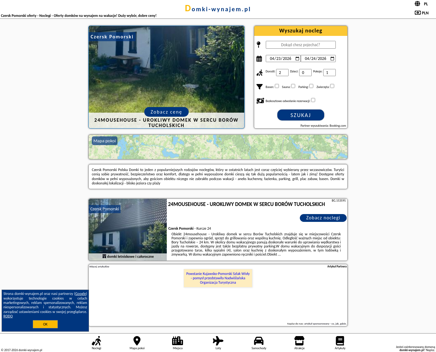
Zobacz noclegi (323, 218)
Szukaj (300, 115)
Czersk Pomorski (104, 209)
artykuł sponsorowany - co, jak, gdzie (325, 323)
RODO (8, 316)
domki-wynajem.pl (218, 9)
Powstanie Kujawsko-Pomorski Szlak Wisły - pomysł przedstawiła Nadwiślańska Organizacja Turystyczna (218, 278)
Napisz (430, 350)
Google (80, 293)
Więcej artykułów (99, 266)
